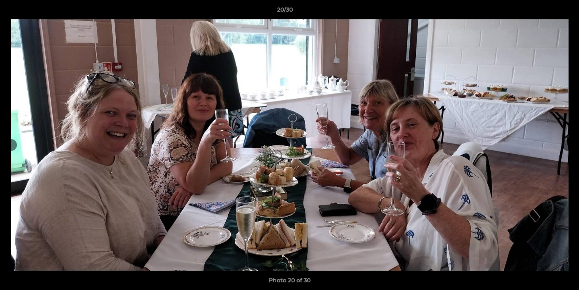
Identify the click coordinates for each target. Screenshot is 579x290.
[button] (545, 11)
